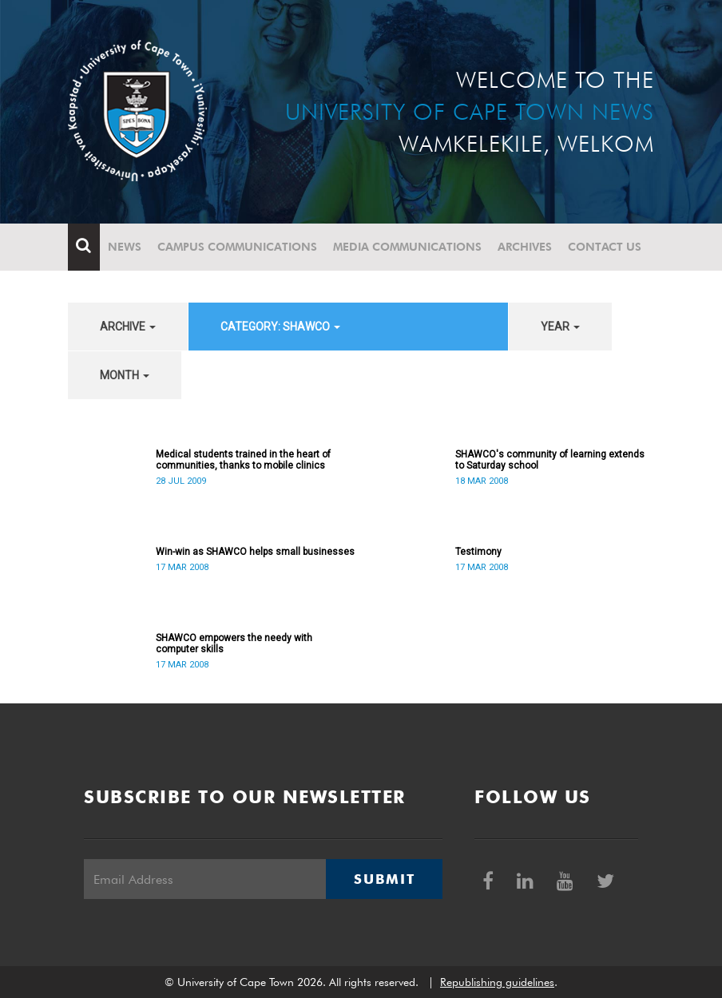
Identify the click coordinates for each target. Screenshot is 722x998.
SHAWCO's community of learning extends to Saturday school (550, 460)
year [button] (560, 326)
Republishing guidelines (497, 982)
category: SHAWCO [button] (280, 326)
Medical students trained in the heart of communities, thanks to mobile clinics (243, 460)
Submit (384, 879)
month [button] (124, 375)
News (124, 246)
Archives (525, 246)
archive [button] (128, 326)
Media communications (407, 246)
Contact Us (604, 246)
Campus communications (237, 246)
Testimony (478, 551)
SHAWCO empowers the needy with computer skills (234, 643)
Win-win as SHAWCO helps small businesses (255, 551)
